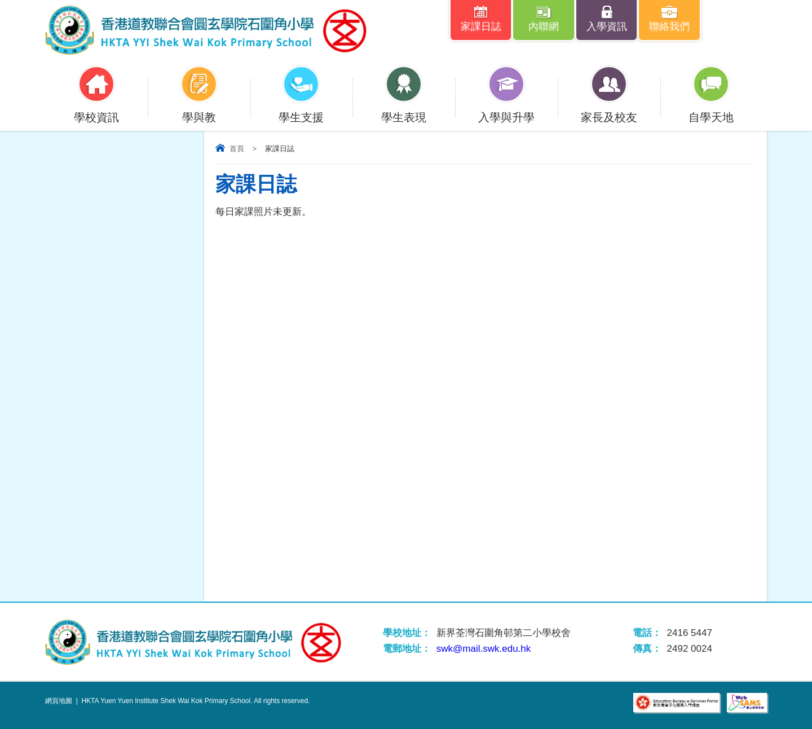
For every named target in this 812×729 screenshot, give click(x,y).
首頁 (237, 148)
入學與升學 (506, 110)
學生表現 (403, 110)
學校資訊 (96, 110)
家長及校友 (609, 110)
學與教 (199, 110)
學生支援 (301, 110)
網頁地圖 (58, 701)
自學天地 (711, 110)
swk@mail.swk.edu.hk (483, 648)
